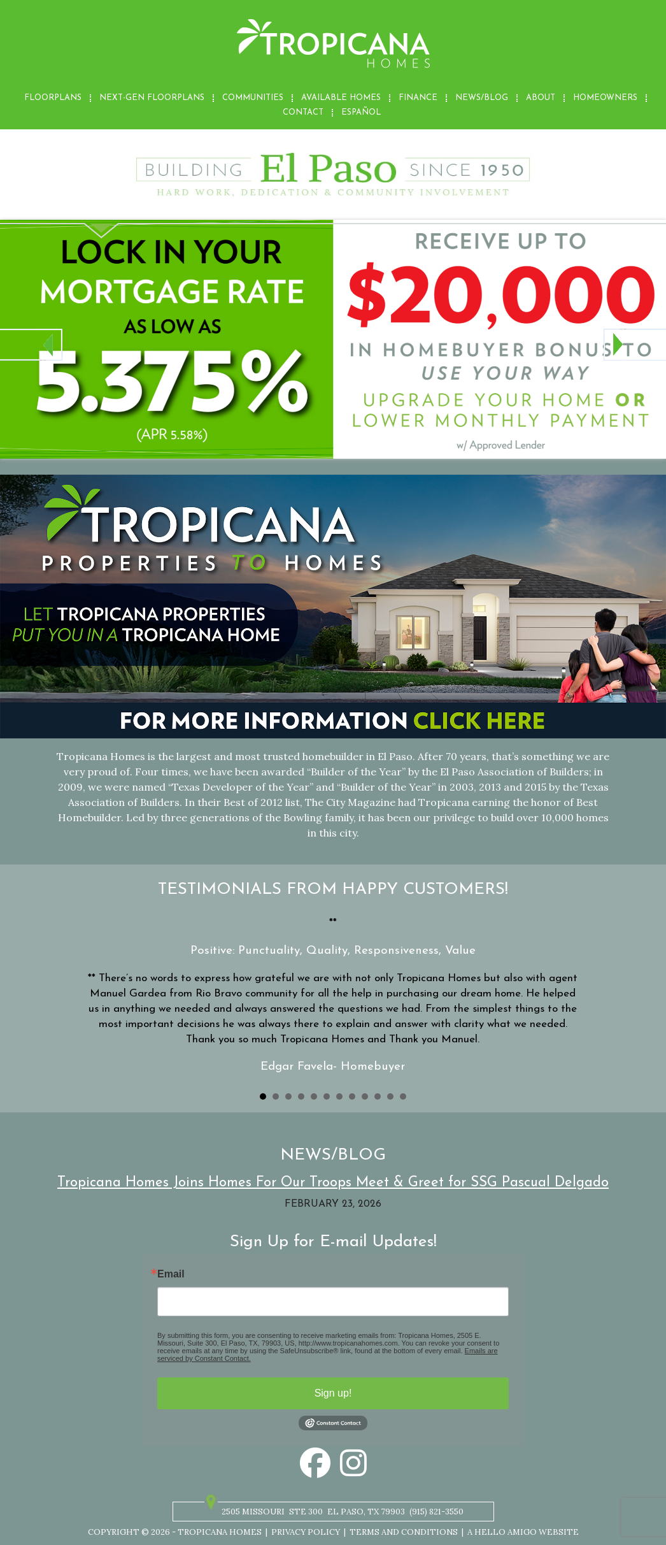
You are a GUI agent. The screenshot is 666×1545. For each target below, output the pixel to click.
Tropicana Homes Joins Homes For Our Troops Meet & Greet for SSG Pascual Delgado (333, 1182)
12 (403, 1096)
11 (390, 1096)
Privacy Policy (305, 1532)
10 (377, 1096)
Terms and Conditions (404, 1532)
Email (171, 1274)
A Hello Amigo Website (523, 1532)
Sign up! (333, 1393)
